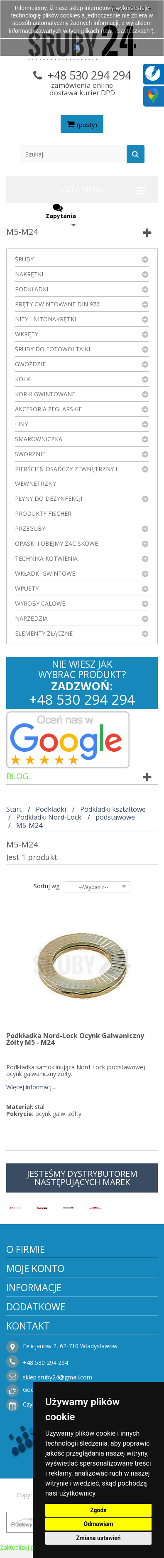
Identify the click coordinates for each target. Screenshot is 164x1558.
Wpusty (27, 588)
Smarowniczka (38, 439)
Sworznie (30, 454)
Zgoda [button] (98, 1510)
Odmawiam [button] (98, 1524)
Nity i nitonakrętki (45, 319)
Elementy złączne (44, 633)
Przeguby (30, 528)
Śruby (24, 259)
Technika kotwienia (46, 558)
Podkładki (31, 289)
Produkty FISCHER (43, 513)
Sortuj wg (46, 886)
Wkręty (26, 334)
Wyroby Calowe (40, 603)
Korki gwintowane (45, 394)
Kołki (23, 379)
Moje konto (35, 1268)
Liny (21, 424)
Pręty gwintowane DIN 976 (57, 304)
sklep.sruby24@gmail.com (57, 1377)
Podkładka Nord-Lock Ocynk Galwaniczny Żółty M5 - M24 (75, 1039)
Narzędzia (31, 618)
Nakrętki (29, 274)
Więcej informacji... (31, 1087)
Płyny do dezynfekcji (48, 498)
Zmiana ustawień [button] (98, 1538)
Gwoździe (30, 364)
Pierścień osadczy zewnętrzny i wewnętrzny (66, 476)
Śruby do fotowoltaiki (52, 349)
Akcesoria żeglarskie (48, 409)
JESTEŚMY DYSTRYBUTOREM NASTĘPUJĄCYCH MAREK (82, 1178)
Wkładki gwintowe (45, 573)
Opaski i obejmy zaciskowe (56, 543)
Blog (17, 776)
